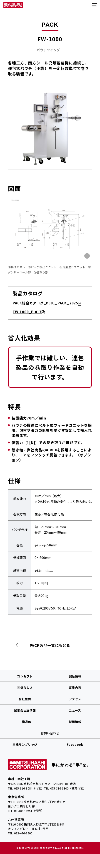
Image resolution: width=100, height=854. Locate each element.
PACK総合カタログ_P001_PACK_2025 (45, 303)
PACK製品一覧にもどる (50, 645)
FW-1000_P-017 (27, 311)
